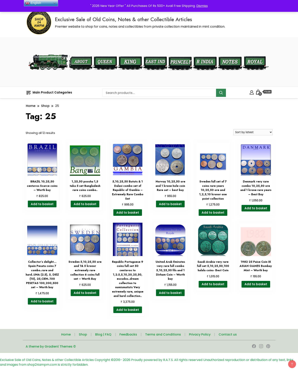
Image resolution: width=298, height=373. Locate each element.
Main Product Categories (49, 92)
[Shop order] (253, 132)
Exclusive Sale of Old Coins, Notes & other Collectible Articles (123, 19)
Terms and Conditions (163, 334)
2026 (127, 360)
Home (66, 334)
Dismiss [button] (202, 6)
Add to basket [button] (42, 204)
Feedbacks (128, 334)
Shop (83, 334)
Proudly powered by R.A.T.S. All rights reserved (166, 360)
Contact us (228, 334)
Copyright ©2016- (109, 360)
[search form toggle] (268, 62)
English (33, 3)
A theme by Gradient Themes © (51, 346)
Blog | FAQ (103, 334)
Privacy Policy (200, 334)
